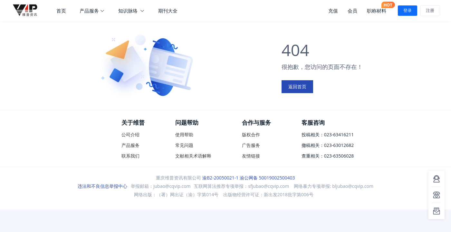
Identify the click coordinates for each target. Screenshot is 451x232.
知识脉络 (131, 10)
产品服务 (92, 10)
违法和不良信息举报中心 (102, 186)
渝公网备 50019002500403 (267, 178)
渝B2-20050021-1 (220, 178)
